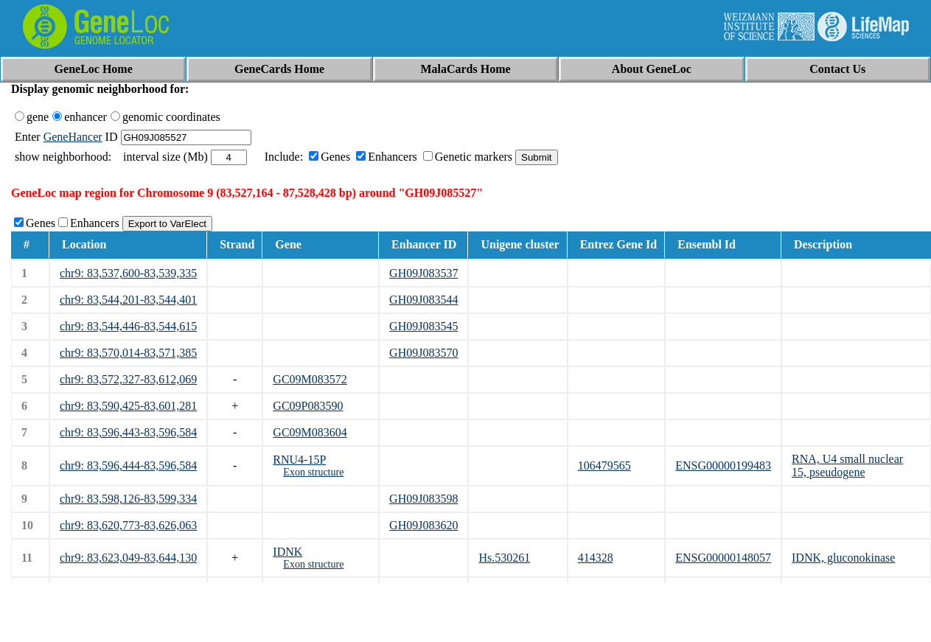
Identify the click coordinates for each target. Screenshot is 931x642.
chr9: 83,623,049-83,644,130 (128, 557)
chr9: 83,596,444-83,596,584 (128, 465)
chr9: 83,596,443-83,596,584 (128, 432)
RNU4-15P (299, 459)
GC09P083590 (308, 405)
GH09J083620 (423, 525)
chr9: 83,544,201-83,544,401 (128, 299)
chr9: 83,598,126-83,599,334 (128, 498)
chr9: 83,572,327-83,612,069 (128, 379)
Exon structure (313, 472)
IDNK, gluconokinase (843, 557)
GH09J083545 (423, 326)
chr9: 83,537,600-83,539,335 (128, 273)
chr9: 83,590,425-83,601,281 (128, 405)
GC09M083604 (309, 432)
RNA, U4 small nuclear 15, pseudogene (847, 465)
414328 (595, 557)
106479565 (604, 465)
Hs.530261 (504, 557)
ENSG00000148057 (723, 557)
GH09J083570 (423, 352)
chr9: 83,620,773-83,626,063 (128, 525)
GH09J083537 (423, 273)
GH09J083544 (423, 299)
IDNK (287, 551)
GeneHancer (72, 136)
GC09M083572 (309, 379)
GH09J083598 (423, 498)
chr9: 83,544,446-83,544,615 (128, 326)
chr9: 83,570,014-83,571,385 (128, 352)
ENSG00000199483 (723, 465)
